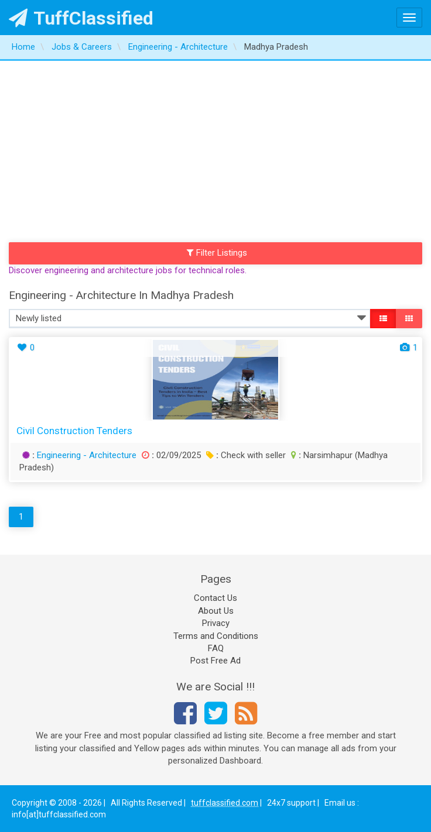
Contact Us (215, 598)
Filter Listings (217, 252)
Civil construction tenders (74, 430)
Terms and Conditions (215, 636)
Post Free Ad (215, 660)
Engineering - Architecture (86, 455)
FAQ (216, 648)
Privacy (216, 623)
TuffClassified (81, 18)
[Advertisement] (215, 149)
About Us (216, 611)
